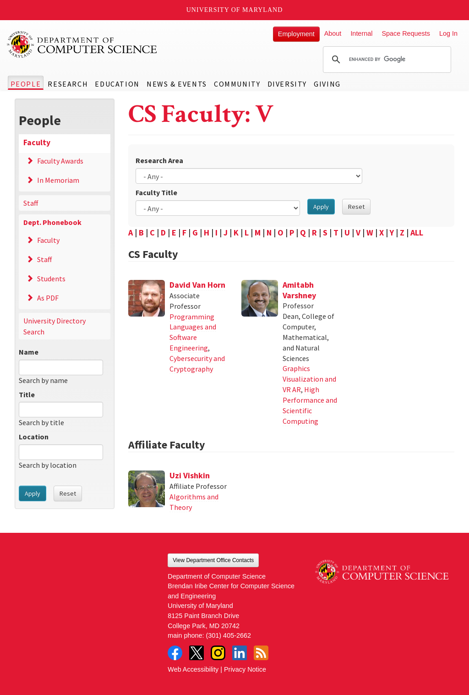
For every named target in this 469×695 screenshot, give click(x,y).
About (333, 33)
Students (51, 278)
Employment (296, 34)
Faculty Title (156, 192)
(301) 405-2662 (228, 635)
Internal (361, 33)
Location (34, 436)
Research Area (159, 160)
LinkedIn (239, 653)
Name (28, 351)
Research (68, 83)
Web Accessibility (193, 669)
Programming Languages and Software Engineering (192, 332)
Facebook (175, 653)
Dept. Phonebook (52, 222)
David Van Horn (197, 284)
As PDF (48, 297)
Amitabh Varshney (299, 290)
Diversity (287, 83)
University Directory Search (54, 326)
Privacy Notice (245, 669)
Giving (327, 83)
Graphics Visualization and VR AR (309, 379)
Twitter (196, 653)
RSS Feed (261, 653)
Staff (30, 203)
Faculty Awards (60, 160)
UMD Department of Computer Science (82, 44)
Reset (68, 493)
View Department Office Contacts (213, 560)
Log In (448, 33)
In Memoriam (58, 180)
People (26, 83)
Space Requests (406, 33)
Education (117, 83)
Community (237, 83)
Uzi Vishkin (189, 475)
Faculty (36, 142)
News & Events (177, 83)
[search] (385, 59)
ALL (416, 232)
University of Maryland (234, 9)
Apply (32, 493)
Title (27, 394)
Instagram (218, 653)
